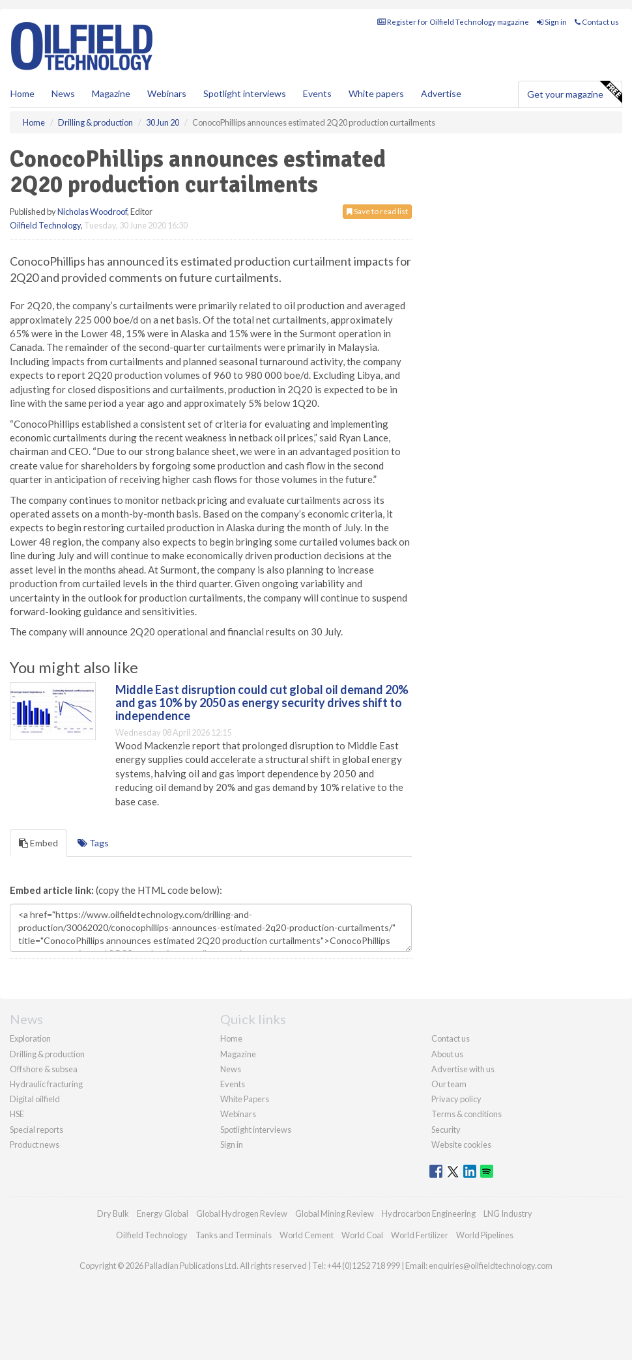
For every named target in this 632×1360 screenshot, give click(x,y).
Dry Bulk (113, 1213)
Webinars (166, 93)
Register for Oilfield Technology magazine (453, 22)
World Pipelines (484, 1235)
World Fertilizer (419, 1235)
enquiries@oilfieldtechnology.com (491, 1265)
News (230, 1069)
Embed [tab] (38, 842)
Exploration (30, 1038)
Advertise (441, 93)
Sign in (552, 22)
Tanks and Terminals (233, 1235)
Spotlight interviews (244, 93)
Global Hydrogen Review (241, 1213)
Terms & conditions (466, 1114)
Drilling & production (47, 1054)
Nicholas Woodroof (92, 211)
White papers (376, 93)
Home (22, 93)
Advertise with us (463, 1069)
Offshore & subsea (44, 1069)
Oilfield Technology (45, 225)
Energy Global (162, 1213)
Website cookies (461, 1144)
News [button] (63, 93)
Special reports (36, 1129)
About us (447, 1054)
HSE (17, 1114)
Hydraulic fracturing (46, 1084)
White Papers (244, 1099)
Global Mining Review (334, 1213)
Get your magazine (574, 92)
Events (317, 93)
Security (446, 1129)
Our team (449, 1084)
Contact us (597, 22)
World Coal (362, 1235)
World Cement (307, 1235)
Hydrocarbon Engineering (429, 1213)
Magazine (111, 93)
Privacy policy (456, 1099)
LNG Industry (507, 1213)
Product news (34, 1144)
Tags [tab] (93, 842)
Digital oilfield (35, 1099)
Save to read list (377, 211)
